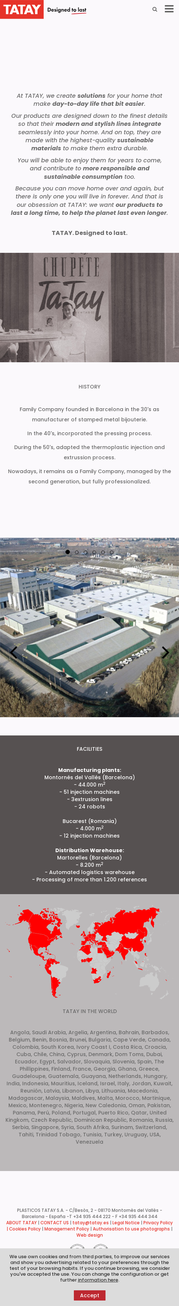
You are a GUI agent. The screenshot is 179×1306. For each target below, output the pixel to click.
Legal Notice (126, 1223)
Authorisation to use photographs (131, 1229)
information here (98, 1279)
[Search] (155, 9)
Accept (89, 1295)
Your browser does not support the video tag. (89, 46)
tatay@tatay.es (90, 1223)
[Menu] (169, 9)
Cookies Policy (25, 1229)
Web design (89, 1235)
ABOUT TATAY (21, 1223)
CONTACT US (54, 1223)
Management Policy (66, 1229)
